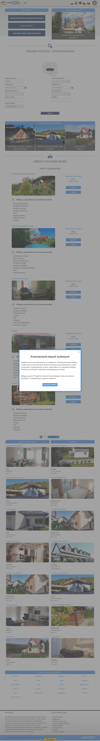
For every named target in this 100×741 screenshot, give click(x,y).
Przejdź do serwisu (50, 385)
